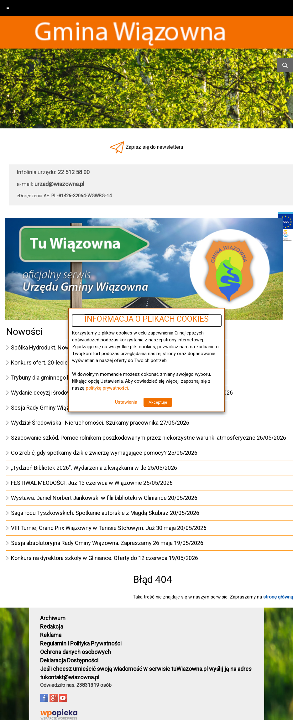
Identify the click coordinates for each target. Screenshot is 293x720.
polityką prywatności (107, 388)
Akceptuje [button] (158, 402)
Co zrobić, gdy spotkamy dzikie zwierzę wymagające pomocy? (89, 452)
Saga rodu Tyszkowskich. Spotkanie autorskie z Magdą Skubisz (90, 513)
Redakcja (51, 626)
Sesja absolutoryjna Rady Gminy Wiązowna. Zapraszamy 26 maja (92, 543)
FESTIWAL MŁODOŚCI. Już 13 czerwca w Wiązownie (76, 482)
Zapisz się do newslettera (154, 147)
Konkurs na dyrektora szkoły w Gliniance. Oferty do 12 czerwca (89, 558)
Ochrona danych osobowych (75, 652)
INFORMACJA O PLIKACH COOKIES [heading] (147, 319)
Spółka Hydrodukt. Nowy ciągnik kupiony (61, 347)
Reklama (50, 635)
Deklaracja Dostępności (69, 660)
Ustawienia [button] (126, 402)
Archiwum (52, 618)
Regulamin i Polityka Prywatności (81, 643)
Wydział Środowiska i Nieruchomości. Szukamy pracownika (85, 422)
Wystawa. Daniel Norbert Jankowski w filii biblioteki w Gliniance (89, 498)
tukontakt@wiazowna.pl (69, 677)
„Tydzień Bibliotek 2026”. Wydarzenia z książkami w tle (78, 467)
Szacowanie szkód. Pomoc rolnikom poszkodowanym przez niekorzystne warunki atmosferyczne (133, 437)
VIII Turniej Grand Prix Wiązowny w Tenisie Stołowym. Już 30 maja (93, 528)
